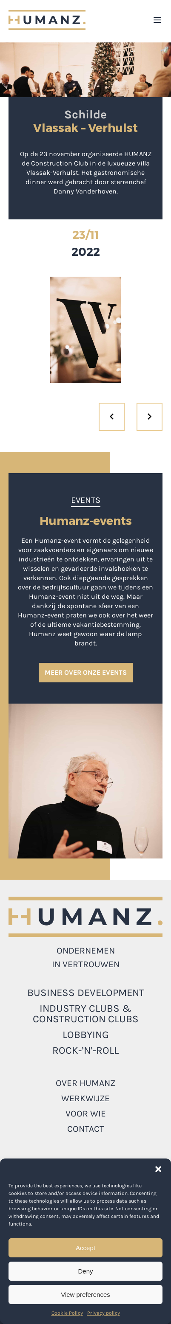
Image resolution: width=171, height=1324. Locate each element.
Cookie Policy (67, 1313)
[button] (158, 1169)
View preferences (85, 1294)
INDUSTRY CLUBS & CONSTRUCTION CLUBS (86, 1013)
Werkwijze (85, 1098)
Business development (85, 993)
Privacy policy (103, 1313)
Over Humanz (85, 1083)
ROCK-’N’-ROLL (85, 1050)
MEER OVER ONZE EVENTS (86, 672)
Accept (85, 1247)
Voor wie (86, 1113)
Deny (85, 1271)
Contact (85, 1129)
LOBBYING (85, 1035)
